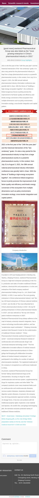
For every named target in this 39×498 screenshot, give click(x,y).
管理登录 (27, 496)
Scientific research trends (18, 3)
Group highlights (26, 60)
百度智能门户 (17, 496)
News (4, 3)
